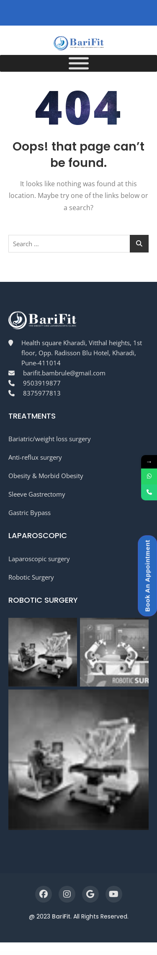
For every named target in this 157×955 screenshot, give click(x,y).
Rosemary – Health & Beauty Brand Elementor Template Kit (106, 953)
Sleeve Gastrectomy (36, 494)
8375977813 (42, 393)
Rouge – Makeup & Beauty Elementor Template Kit (135, 953)
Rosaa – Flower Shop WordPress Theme (44, 953)
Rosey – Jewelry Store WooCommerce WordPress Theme (121, 953)
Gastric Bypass (29, 512)
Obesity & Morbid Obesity (45, 475)
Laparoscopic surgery (39, 558)
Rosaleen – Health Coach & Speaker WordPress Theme (57, 953)
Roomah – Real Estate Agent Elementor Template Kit (18, 953)
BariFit (61, 916)
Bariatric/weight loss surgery (49, 439)
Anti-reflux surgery (35, 457)
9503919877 (42, 383)
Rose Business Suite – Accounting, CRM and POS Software (90, 953)
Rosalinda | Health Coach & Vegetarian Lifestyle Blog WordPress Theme (74, 953)
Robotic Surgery (31, 577)
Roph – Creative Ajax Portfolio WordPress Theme (32, 953)
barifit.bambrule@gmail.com (64, 373)
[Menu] (79, 63)
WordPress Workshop (8, 953)
